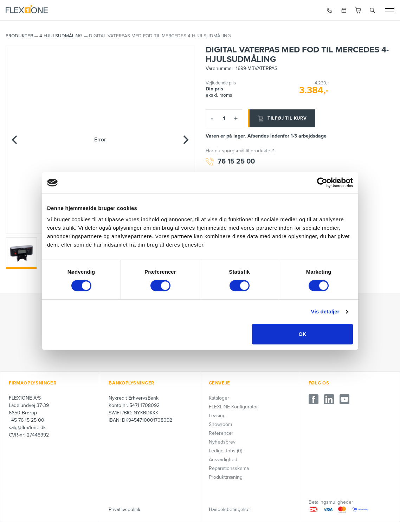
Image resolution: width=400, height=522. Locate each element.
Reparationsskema (229, 468)
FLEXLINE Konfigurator (233, 407)
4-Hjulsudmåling (61, 36)
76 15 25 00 (230, 161)
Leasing (217, 416)
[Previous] (14, 140)
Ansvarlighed (223, 460)
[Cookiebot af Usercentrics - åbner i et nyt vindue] (322, 182)
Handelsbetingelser (230, 510)
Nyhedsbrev (222, 442)
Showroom (220, 424)
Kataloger (219, 398)
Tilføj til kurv (281, 118)
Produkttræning (226, 477)
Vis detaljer (325, 311)
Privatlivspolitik (124, 510)
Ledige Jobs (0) (225, 451)
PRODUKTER (19, 36)
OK (302, 334)
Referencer (221, 433)
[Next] (185, 140)
